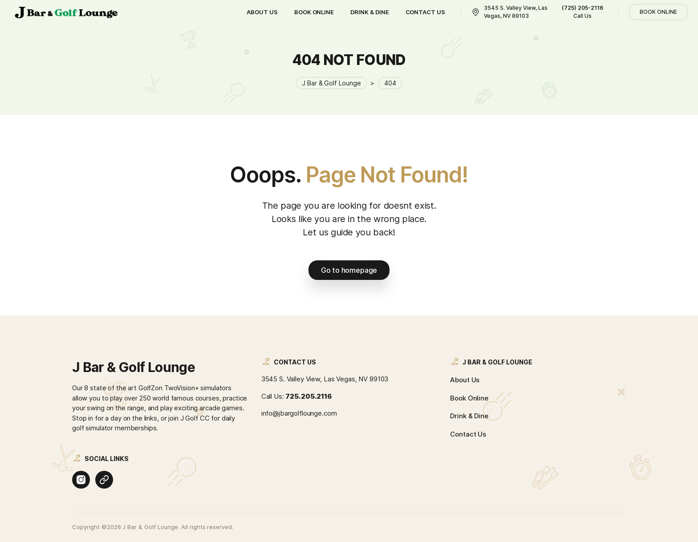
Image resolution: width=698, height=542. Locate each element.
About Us (464, 380)
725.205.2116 (308, 396)
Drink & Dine (469, 416)
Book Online (469, 398)
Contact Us (468, 434)
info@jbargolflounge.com (299, 413)
